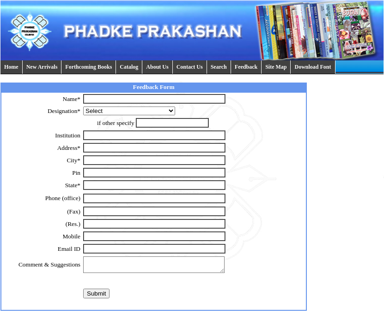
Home (11, 67)
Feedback (246, 67)
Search (219, 67)
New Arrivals (42, 67)
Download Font (312, 67)
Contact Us (190, 67)
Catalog (129, 67)
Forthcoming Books (88, 67)
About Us (157, 67)
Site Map (275, 67)
